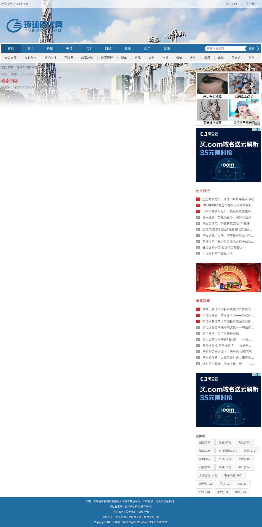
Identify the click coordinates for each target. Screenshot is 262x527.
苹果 (240, 492)
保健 (179, 57)
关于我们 (252, 4)
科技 (50, 48)
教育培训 (87, 57)
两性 (244, 442)
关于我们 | (132, 511)
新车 (124, 57)
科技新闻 (227, 450)
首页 (11, 48)
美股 (222, 492)
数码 (250, 450)
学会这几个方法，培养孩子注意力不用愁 (229, 235)
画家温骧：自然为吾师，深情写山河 (226, 217)
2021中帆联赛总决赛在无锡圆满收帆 (227, 205)
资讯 (30, 48)
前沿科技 (50, 57)
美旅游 (236, 57)
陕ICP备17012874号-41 (139, 506)
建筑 (221, 57)
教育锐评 (107, 57)
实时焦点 (30, 57)
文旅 (166, 48)
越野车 (206, 483)
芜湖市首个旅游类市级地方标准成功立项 (229, 241)
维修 (138, 57)
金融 (152, 57)
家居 (207, 57)
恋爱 (244, 459)
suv (242, 483)
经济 (204, 492)
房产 (147, 48)
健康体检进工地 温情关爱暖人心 (224, 247)
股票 (205, 442)
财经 (108, 48)
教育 (69, 48)
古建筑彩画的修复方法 (217, 253)
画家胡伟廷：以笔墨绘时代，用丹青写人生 (231, 357)
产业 (165, 57)
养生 (193, 57)
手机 (225, 459)
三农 (225, 483)
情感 (205, 450)
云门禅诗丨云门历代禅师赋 (220, 333)
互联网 (68, 57)
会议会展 (11, 57)
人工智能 (208, 475)
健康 (128, 48)
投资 (225, 442)
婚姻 (205, 459)
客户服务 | (119, 511)
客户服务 (232, 4)
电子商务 (233, 475)
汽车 (89, 48)
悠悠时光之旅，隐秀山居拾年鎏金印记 (228, 199)
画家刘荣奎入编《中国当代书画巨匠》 (228, 351)
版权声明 (143, 511)
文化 (251, 57)
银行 (244, 467)
